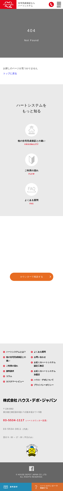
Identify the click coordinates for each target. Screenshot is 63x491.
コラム (9, 376)
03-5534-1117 (14, 420)
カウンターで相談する (31, 276)
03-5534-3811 (12, 429)
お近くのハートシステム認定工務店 (45, 364)
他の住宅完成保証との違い (16, 359)
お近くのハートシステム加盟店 (45, 373)
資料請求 (10, 371)
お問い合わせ (40, 357)
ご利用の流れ (12, 366)
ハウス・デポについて (44, 380)
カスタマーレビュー (15, 381)
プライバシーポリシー (44, 385)
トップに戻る (10, 73)
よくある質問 (40, 352)
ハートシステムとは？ (16, 352)
